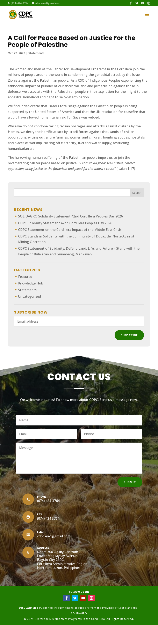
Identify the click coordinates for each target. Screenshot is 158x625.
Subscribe (129, 335)
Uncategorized (29, 296)
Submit (130, 482)
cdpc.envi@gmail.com (54, 536)
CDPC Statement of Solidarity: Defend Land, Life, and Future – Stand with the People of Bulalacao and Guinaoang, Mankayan (78, 251)
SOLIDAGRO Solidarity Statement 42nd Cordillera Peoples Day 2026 (70, 216)
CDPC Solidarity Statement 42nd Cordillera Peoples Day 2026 (65, 223)
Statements (36, 53)
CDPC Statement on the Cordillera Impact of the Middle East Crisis (70, 229)
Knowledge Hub (30, 283)
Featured (25, 276)
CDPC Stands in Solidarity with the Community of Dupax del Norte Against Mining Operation (76, 239)
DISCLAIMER (27, 608)
